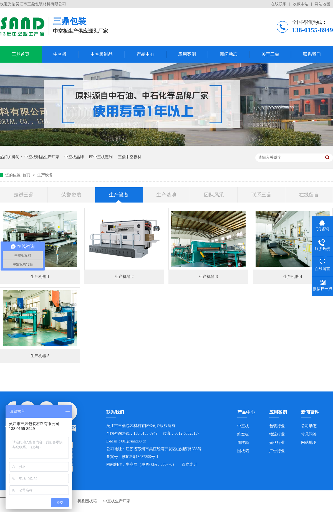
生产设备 (45, 175)
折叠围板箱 (87, 501)
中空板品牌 (74, 157)
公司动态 (309, 426)
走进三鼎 (24, 195)
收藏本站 (300, 4)
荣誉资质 (71, 195)
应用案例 (187, 54)
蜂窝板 (243, 434)
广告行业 (277, 451)
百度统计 (189, 464)
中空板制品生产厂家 (41, 157)
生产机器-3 (208, 277)
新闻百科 (310, 412)
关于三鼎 (270, 54)
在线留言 (309, 195)
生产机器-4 (292, 277)
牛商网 (131, 464)
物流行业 (277, 434)
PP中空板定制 (101, 157)
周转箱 (243, 443)
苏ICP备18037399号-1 (140, 457)
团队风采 (214, 195)
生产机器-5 (40, 356)
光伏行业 (277, 443)
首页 (26, 175)
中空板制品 (101, 54)
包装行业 (277, 426)
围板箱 (243, 451)
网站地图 (322, 4)
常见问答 (309, 434)
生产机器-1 (40, 277)
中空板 (60, 54)
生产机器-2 (124, 277)
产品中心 (145, 54)
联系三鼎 (261, 195)
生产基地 (166, 195)
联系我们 (312, 54)
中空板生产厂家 (116, 501)
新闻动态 (229, 54)
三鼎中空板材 (129, 157)
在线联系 (278, 4)
